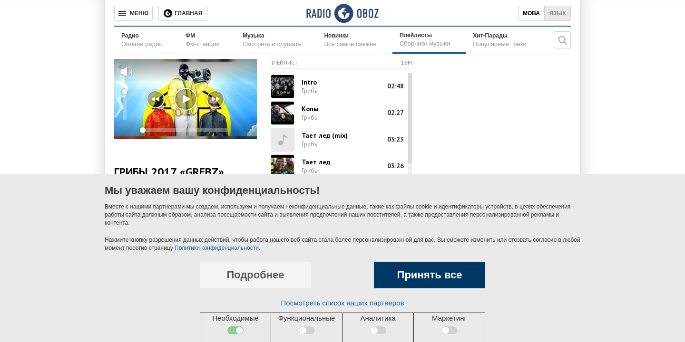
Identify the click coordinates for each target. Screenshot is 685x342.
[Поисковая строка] (562, 39)
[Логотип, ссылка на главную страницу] (342, 13)
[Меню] (133, 13)
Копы (310, 108)
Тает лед (316, 162)
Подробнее (255, 275)
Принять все (429, 275)
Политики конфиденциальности (217, 248)
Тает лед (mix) (325, 135)
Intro (309, 82)
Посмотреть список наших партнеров (342, 303)
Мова (531, 13)
